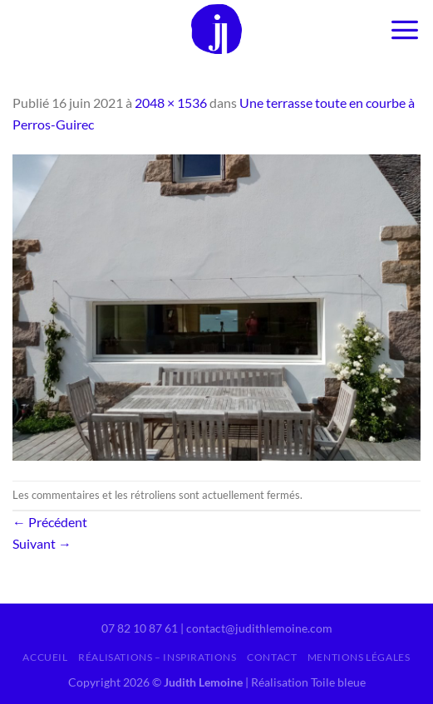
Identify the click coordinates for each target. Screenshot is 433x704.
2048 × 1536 (171, 102)
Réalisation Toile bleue (308, 682)
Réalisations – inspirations (157, 657)
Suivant (41, 543)
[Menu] (405, 29)
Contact (272, 657)
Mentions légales (359, 657)
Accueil (44, 657)
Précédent (49, 522)
